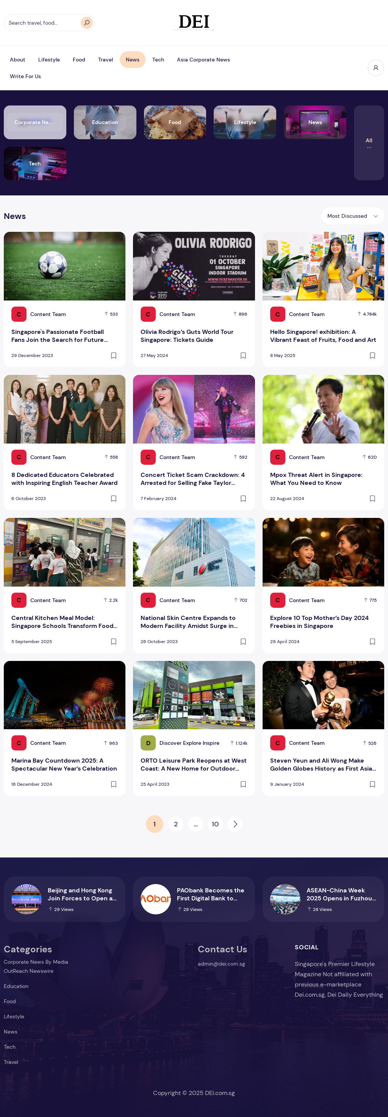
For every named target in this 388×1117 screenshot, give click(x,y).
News (132, 59)
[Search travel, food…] (49, 22)
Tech (158, 59)
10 (215, 824)
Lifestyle (49, 59)
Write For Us (25, 76)
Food (79, 59)
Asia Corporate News (203, 59)
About (17, 59)
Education (16, 986)
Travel (105, 59)
